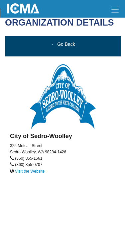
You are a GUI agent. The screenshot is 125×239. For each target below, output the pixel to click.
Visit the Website (30, 171)
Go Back (63, 44)
